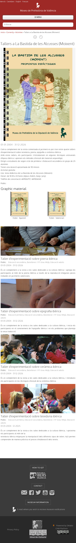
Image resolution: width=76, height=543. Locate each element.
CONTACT (38, 486)
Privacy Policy (13, 529)
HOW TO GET (38, 467)
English (18, 2)
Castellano (10, 2)
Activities (19, 32)
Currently (10, 32)
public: (3, 183)
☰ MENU (38, 17)
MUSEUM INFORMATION (38, 502)
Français (25, 2)
